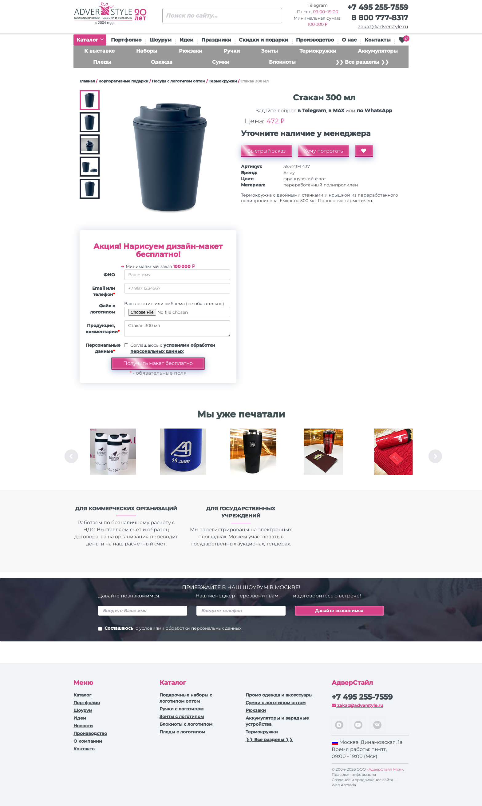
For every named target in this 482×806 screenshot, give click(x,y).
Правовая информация (354, 774)
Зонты (269, 51)
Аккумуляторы (378, 51)
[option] (113, 456)
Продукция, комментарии (103, 328)
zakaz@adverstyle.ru (383, 27)
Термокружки (317, 51)
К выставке (99, 51)
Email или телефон (103, 291)
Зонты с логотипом (182, 716)
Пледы (102, 62)
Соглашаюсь (169, 629)
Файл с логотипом (102, 309)
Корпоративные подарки (123, 81)
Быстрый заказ (266, 151)
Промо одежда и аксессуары (279, 695)
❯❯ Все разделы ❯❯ (362, 62)
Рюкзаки (190, 51)
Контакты (378, 40)
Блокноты (282, 62)
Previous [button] (71, 456)
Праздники (216, 40)
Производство (315, 40)
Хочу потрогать (323, 151)
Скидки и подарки (263, 40)
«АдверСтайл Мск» (385, 769)
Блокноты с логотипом (186, 724)
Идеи (186, 40)
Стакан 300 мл (177, 328)
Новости (83, 725)
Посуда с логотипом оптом (178, 81)
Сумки (220, 62)
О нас (349, 40)
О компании (87, 741)
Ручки (231, 51)
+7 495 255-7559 (377, 7)
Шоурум (160, 40)
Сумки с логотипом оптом (276, 702)
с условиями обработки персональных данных (188, 628)
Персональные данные (103, 348)
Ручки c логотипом (181, 709)
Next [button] (435, 456)
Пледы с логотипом (182, 732)
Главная (87, 81)
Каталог (90, 40)
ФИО (109, 274)
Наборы (146, 51)
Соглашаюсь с (172, 348)
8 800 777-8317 (379, 17)
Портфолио (126, 40)
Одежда (161, 62)
